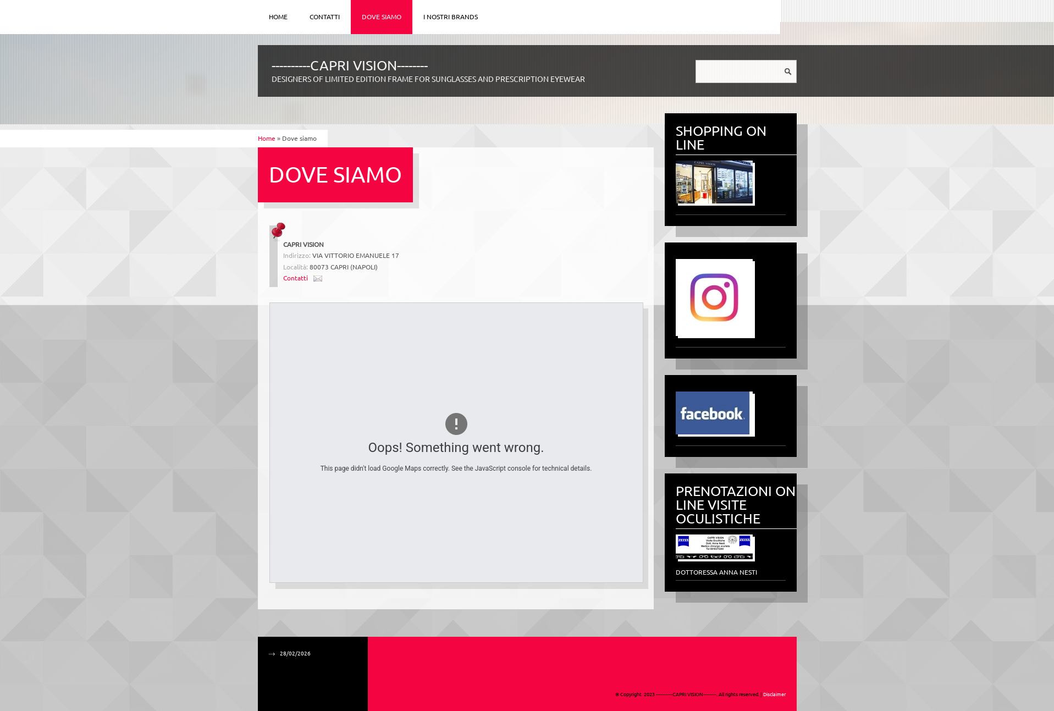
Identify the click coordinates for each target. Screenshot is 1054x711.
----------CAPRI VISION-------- (350, 65)
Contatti (325, 16)
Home (278, 16)
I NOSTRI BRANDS (450, 16)
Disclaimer (774, 694)
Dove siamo (381, 16)
